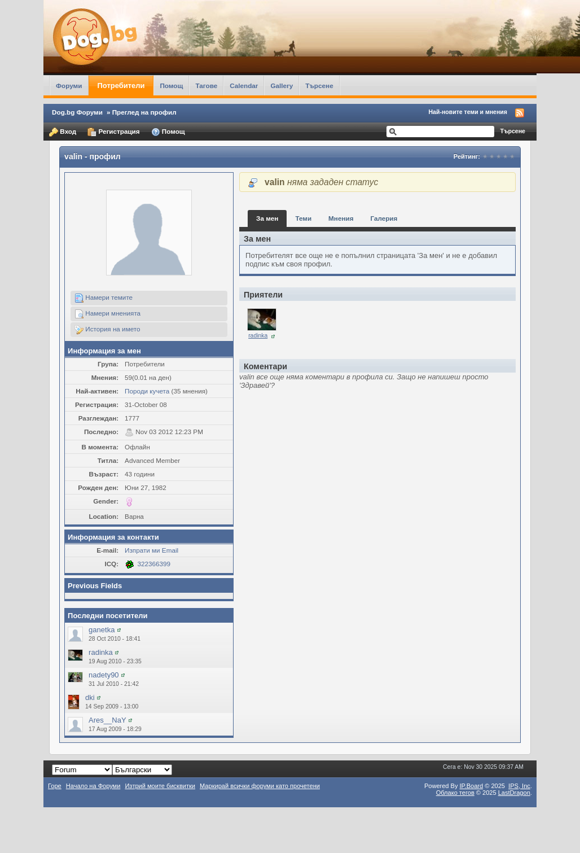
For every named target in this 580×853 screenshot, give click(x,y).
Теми (303, 218)
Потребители (121, 85)
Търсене (319, 85)
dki (90, 697)
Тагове (206, 85)
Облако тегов (455, 792)
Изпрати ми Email (151, 550)
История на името (107, 329)
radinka (101, 652)
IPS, (519, 785)
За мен (267, 218)
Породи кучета (147, 391)
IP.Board (472, 785)
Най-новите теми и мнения (468, 111)
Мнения (340, 218)
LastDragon (514, 792)
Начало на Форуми (93, 785)
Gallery (281, 85)
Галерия (383, 218)
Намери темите (103, 298)
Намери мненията (107, 313)
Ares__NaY (107, 720)
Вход (62, 132)
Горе (54, 785)
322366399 (154, 563)
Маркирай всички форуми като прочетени (260, 785)
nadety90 (104, 675)
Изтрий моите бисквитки (160, 785)
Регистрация (113, 132)
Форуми (69, 85)
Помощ (171, 85)
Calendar (244, 85)
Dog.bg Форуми (77, 112)
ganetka (102, 629)
